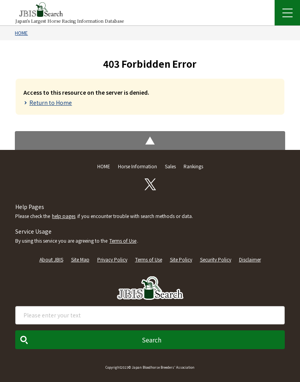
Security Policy (215, 259)
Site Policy (181, 259)
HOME (21, 32)
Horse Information (137, 166)
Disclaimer (250, 259)
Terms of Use (122, 240)
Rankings (193, 166)
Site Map (80, 259)
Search (151, 339)
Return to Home (50, 102)
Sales (170, 166)
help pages (63, 216)
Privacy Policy (112, 259)
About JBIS (51, 259)
